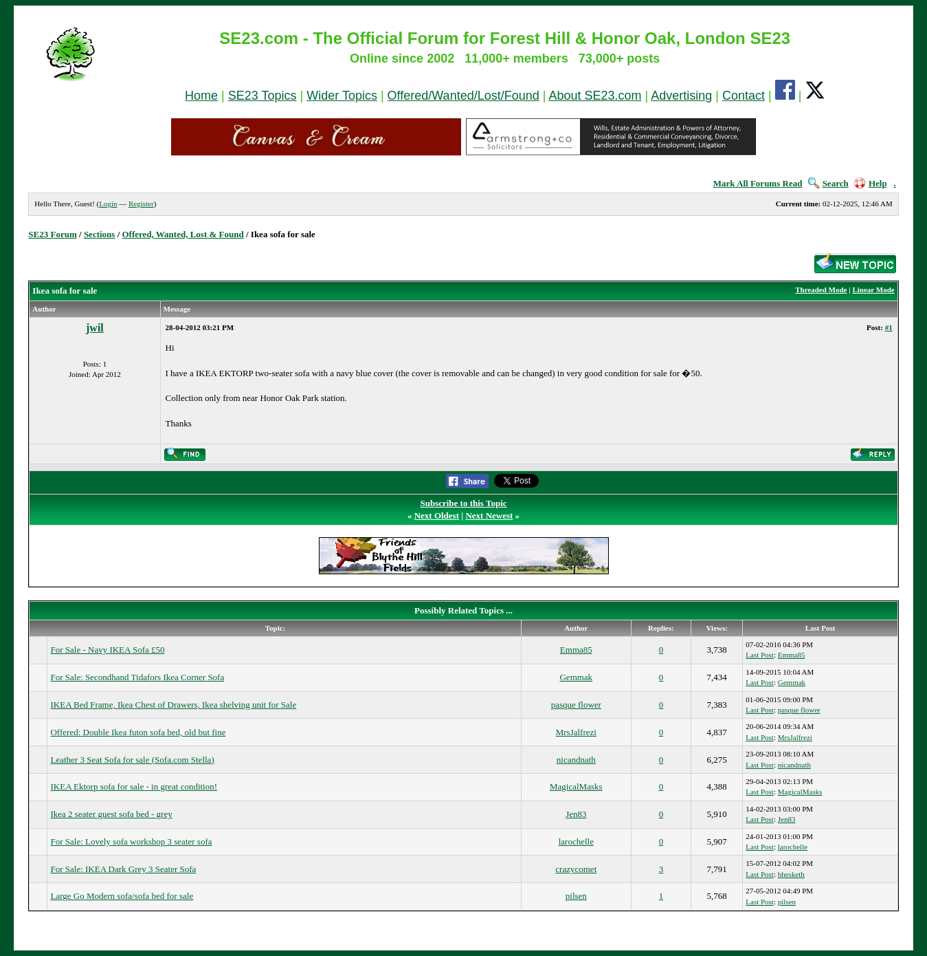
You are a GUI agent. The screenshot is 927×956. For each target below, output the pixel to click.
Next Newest (489, 515)
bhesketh (791, 874)
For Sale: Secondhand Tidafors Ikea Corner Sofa (137, 677)
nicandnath (576, 759)
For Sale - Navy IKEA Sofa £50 (107, 649)
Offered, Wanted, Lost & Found (183, 234)
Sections (99, 234)
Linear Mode (873, 289)
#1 (889, 327)
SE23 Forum (52, 234)
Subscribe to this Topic (463, 503)
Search (828, 183)
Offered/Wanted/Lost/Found (463, 95)
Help (870, 183)
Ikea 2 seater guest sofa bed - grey (111, 814)
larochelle (576, 841)
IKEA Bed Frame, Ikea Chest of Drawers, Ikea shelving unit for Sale (173, 704)
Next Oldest (436, 515)
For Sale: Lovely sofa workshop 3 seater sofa (131, 841)
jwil (95, 328)
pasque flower (576, 704)
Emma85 (576, 649)
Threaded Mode (821, 289)
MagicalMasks (576, 786)
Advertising (681, 95)
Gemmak (575, 677)
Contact (743, 95)
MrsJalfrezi (576, 732)
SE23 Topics (262, 95)
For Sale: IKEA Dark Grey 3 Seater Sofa (123, 869)
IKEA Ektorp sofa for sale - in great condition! (133, 786)
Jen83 (576, 814)
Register (141, 203)
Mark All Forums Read (758, 183)
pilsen (576, 896)
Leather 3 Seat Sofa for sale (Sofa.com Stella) (132, 759)
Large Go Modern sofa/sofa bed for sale (121, 896)
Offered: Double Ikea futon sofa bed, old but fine (137, 732)
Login (108, 203)
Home (201, 95)
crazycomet (575, 869)
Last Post (760, 655)
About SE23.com (594, 95)
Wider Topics (341, 95)
